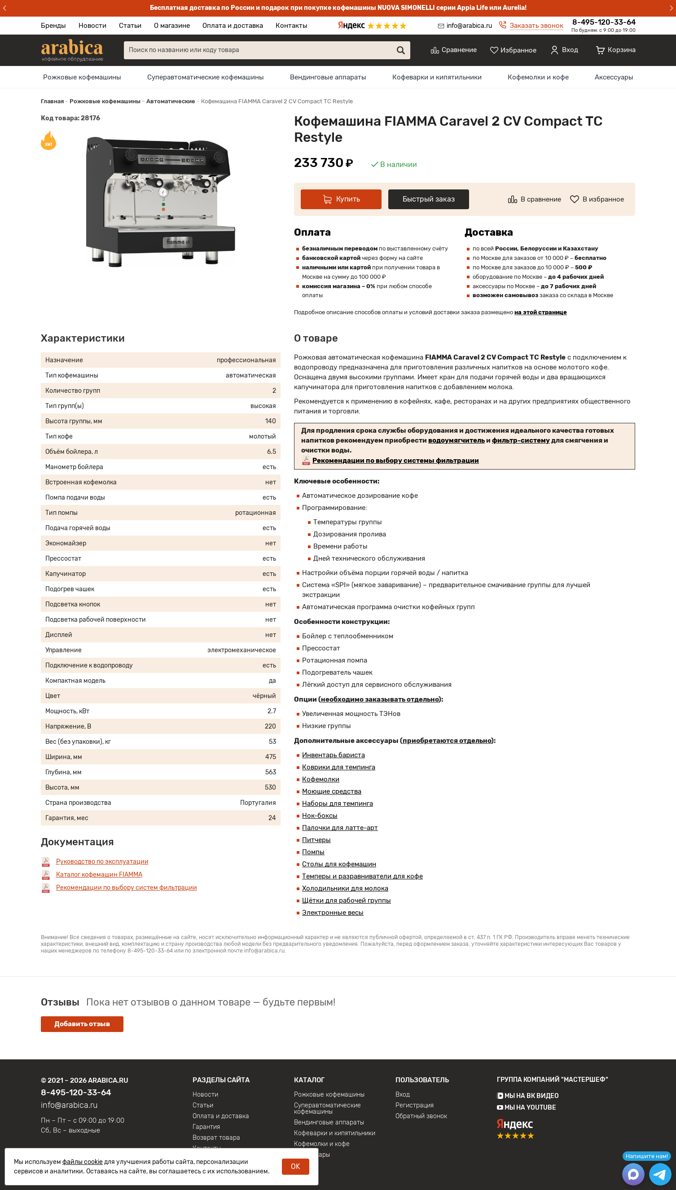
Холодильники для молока (345, 888)
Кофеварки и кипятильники (437, 77)
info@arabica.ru (469, 26)
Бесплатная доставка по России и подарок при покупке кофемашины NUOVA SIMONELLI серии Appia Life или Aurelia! (338, 8)
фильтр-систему (521, 440)
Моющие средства (331, 791)
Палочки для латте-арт (340, 828)
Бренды (53, 26)
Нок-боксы (320, 816)
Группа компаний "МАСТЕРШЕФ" (552, 1080)
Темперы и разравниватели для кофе (362, 876)
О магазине (172, 26)
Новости (92, 26)
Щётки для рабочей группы (346, 900)
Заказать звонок (536, 26)
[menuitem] (82, 77)
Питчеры (316, 840)
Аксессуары (614, 77)
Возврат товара (216, 1138)
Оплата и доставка (232, 26)
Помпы (313, 852)
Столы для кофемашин (339, 864)
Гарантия (206, 1127)
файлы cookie (82, 1162)
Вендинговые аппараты (328, 77)
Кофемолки (320, 779)
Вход (402, 1095)
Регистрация (414, 1105)
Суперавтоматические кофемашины (205, 77)
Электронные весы (333, 913)
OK (295, 1166)
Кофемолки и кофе (538, 77)
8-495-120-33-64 (604, 22)
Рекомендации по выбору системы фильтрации (395, 461)
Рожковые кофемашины (82, 77)
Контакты (291, 26)
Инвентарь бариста (333, 755)
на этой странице (540, 312)
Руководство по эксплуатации (102, 861)
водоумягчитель (456, 440)
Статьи (130, 26)
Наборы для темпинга (337, 803)
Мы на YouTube (526, 1107)
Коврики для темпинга (338, 767)
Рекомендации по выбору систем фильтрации (126, 887)
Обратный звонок (421, 1116)
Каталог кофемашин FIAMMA (99, 874)
